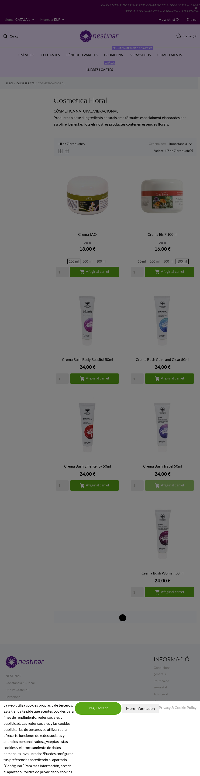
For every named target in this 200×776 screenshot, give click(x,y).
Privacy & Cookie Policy (178, 707)
